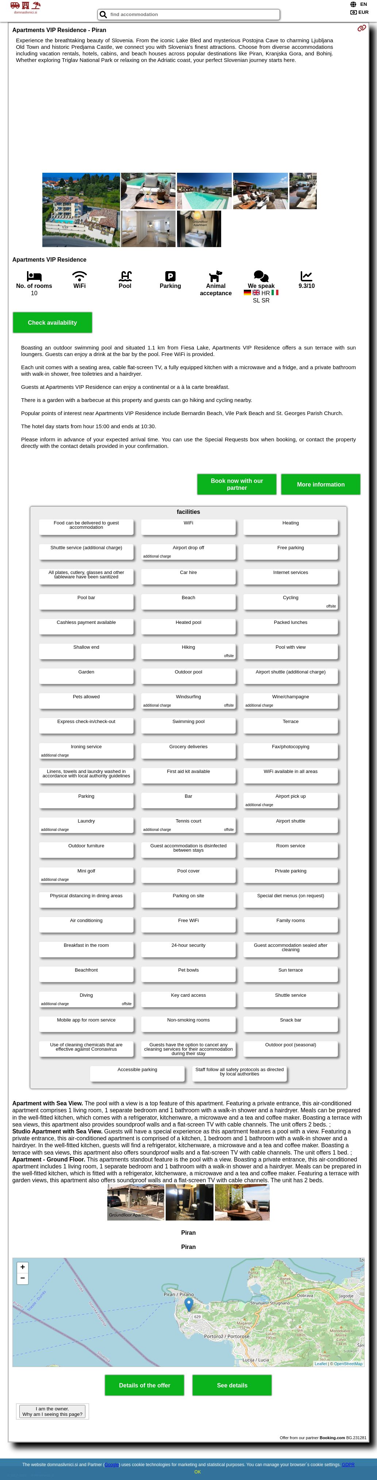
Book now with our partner (237, 484)
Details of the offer (144, 1385)
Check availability (52, 323)
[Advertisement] (188, 118)
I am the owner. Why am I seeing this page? (52, 1411)
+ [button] (22, 1267)
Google (112, 1464)
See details (232, 1385)
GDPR (348, 1464)
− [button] (22, 1278)
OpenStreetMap (348, 1364)
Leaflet (321, 1364)
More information (321, 484)
